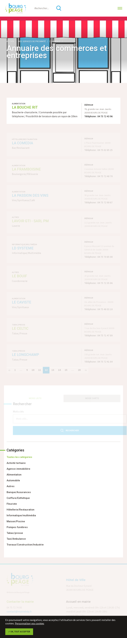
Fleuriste (12, 503)
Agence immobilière (18, 468)
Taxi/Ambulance (16, 538)
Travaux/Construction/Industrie (25, 544)
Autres (10, 486)
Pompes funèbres (17, 527)
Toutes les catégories (19, 457)
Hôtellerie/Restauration (20, 509)
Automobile (13, 480)
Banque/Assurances (19, 492)
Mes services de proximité (32, 41)
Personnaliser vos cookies (29, 623)
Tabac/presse (15, 533)
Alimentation (14, 474)
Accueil (11, 41)
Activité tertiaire (16, 463)
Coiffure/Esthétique (18, 498)
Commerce (55, 41)
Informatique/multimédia (21, 515)
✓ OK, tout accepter (19, 632)
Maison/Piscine (16, 521)
